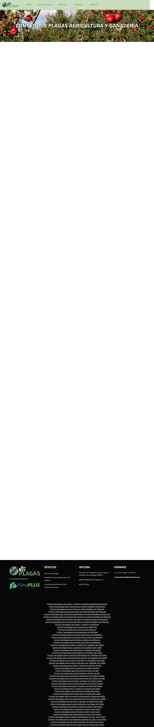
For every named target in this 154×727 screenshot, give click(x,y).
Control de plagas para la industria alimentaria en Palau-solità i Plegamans (77, 668)
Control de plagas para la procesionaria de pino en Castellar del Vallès (77, 588)
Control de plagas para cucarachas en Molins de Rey (77, 599)
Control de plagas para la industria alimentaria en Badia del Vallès (77, 627)
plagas (56, 504)
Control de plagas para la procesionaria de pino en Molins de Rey (77, 609)
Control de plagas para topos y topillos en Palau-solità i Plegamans (77, 658)
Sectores (78, 5)
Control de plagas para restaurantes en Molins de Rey (77, 604)
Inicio (29, 5)
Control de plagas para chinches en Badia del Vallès (77, 622)
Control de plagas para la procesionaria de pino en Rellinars (77, 568)
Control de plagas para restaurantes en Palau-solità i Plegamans (77, 665)
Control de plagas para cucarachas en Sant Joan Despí (77, 640)
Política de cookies (94, 707)
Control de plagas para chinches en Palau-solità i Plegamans (77, 663)
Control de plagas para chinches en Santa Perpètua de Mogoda (77, 540)
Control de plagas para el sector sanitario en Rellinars (77, 570)
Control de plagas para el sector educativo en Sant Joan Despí (77, 655)
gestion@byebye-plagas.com (91, 510)
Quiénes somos (44, 5)
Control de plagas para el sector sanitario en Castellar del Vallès (77, 591)
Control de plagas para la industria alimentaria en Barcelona (77, 688)
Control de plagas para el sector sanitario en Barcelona (77, 693)
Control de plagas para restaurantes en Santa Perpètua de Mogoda (77, 542)
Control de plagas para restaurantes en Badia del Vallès (77, 624)
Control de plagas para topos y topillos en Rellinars (77, 555)
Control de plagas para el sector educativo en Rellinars (77, 573)
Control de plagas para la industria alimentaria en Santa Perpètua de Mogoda (77, 545)
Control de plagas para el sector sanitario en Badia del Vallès (77, 632)
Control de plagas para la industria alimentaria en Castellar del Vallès (77, 586)
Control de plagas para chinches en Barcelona (77, 683)
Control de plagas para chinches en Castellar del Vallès (77, 581)
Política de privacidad (74, 707)
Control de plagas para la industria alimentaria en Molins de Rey (77, 606)
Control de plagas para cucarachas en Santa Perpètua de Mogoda (77, 537)
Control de (48, 504)
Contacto (93, 5)
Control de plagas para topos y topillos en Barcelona (77, 678)
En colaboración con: (19, 509)
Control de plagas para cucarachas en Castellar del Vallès (77, 578)
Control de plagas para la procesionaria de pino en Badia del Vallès (77, 629)
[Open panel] (145, 4)
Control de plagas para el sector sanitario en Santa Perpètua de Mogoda (77, 550)
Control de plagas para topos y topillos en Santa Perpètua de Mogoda (77, 534)
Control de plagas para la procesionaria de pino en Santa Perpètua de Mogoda (77, 547)
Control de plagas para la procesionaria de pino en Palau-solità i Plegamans (77, 670)
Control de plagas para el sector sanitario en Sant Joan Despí (77, 652)
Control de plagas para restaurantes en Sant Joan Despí (77, 645)
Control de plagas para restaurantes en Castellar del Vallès (77, 583)
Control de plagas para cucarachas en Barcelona (77, 681)
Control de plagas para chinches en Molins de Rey (77, 601)
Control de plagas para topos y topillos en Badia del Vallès (77, 616)
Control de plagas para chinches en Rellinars (77, 560)
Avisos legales (57, 707)
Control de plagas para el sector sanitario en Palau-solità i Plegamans (77, 673)
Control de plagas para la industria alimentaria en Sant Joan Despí (77, 647)
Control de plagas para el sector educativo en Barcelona (77, 696)
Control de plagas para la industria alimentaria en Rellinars (77, 565)
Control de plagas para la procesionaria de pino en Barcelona (77, 691)
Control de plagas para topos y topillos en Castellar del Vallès (77, 575)
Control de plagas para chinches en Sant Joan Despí (77, 642)
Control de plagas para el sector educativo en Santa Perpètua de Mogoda (77, 552)
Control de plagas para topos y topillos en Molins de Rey (77, 596)
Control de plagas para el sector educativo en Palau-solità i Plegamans (77, 676)
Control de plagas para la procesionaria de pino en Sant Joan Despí (77, 650)
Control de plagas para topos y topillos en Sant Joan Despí (77, 637)
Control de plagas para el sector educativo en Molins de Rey (77, 614)
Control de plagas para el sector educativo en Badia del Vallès (77, 634)
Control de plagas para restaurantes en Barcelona (77, 686)
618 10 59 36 (84, 515)
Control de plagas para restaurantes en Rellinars (77, 563)
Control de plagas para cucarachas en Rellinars (77, 557)
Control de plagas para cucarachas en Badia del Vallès (77, 619)
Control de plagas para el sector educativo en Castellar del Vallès (77, 593)
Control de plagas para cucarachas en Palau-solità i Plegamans (77, 660)
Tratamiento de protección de (56, 508)
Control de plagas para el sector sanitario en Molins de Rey (77, 611)
